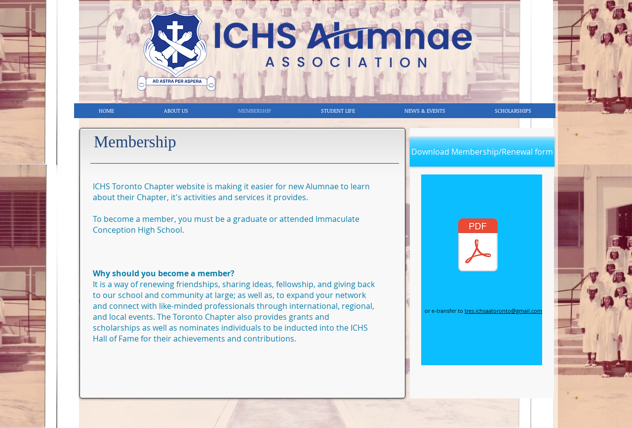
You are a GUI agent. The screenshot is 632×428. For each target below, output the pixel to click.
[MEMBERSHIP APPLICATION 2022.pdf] (478, 246)
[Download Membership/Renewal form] (482, 152)
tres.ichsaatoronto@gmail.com (503, 310)
